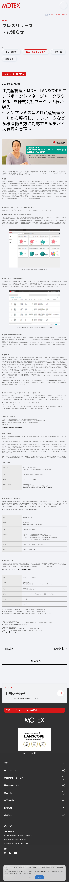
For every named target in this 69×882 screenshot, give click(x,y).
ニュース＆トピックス (35, 51)
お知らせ (9, 58)
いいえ (29, 877)
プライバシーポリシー (11, 871)
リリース (58, 51)
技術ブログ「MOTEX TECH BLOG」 (15, 843)
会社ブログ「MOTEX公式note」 (14, 839)
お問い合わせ (10, 800)
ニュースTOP (11, 51)
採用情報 (8, 807)
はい (39, 877)
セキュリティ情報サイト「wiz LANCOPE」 (17, 835)
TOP (46, 14)
